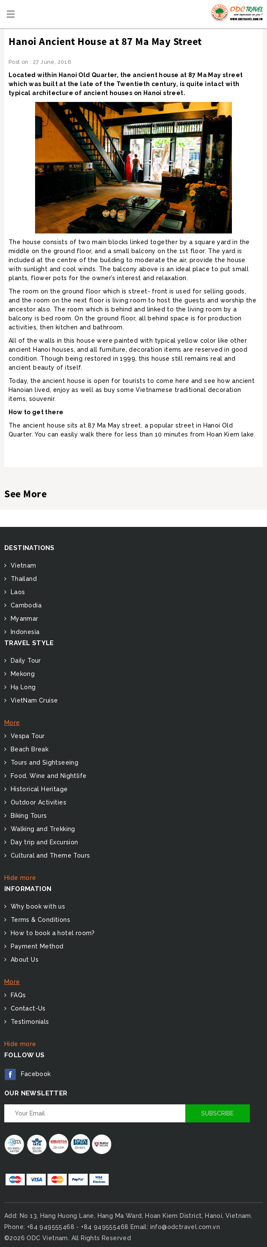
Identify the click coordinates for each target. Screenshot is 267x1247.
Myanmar (23, 618)
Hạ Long (22, 687)
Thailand (23, 578)
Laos (17, 592)
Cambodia (25, 605)
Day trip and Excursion (43, 842)
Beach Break (28, 749)
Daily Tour (25, 660)
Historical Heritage (38, 789)
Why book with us (37, 906)
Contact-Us (27, 1008)
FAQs (17, 995)
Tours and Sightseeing (43, 762)
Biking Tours (28, 815)
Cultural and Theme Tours (49, 855)
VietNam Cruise (33, 700)
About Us (24, 959)
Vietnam (22, 565)
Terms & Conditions (39, 919)
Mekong (22, 673)
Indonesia (24, 631)
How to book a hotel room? (52, 933)
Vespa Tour (26, 736)
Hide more (20, 877)
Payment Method (36, 946)
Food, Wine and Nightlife (47, 775)
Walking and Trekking (42, 828)
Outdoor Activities (37, 802)
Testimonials (29, 1021)
